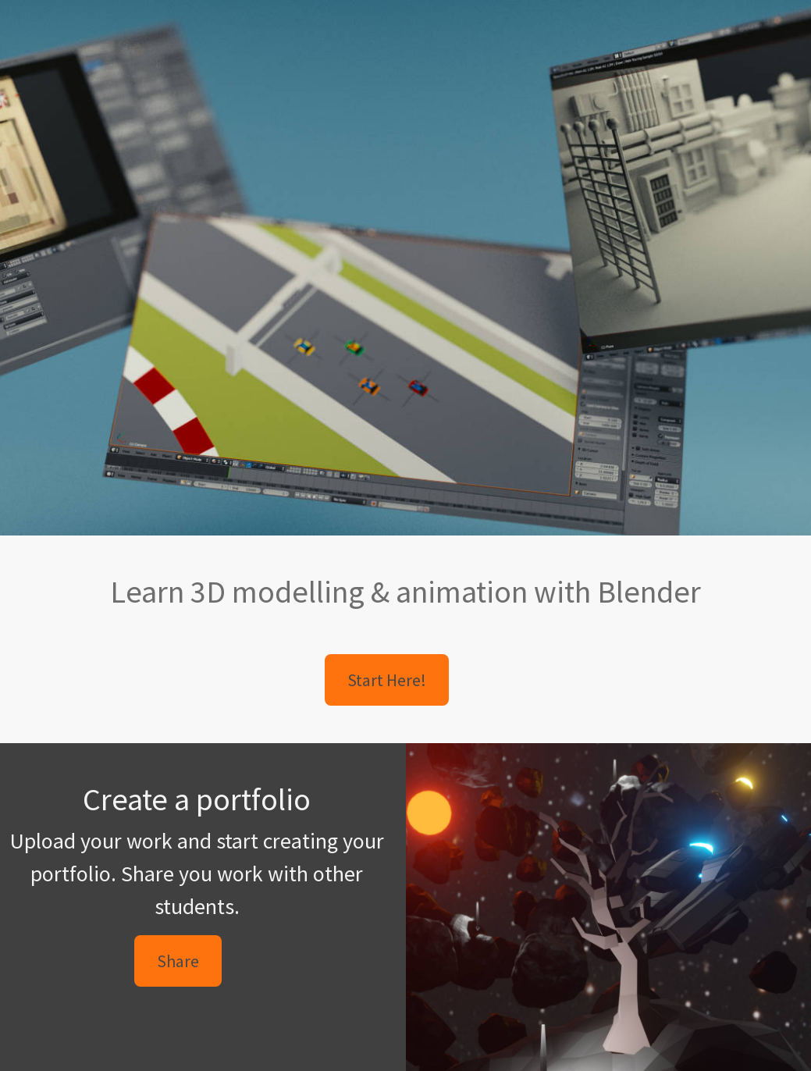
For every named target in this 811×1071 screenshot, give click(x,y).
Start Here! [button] (386, 680)
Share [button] (178, 961)
